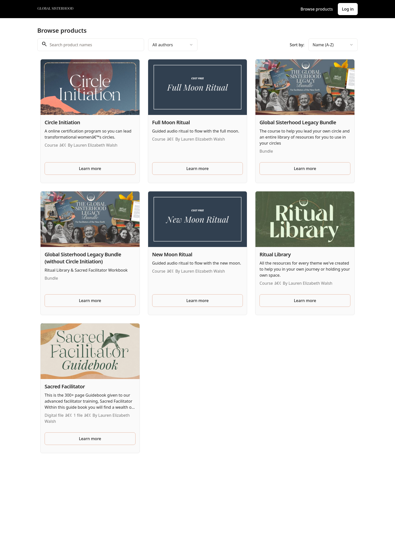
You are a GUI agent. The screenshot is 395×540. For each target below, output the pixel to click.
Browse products (317, 9)
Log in (348, 9)
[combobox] (173, 44)
